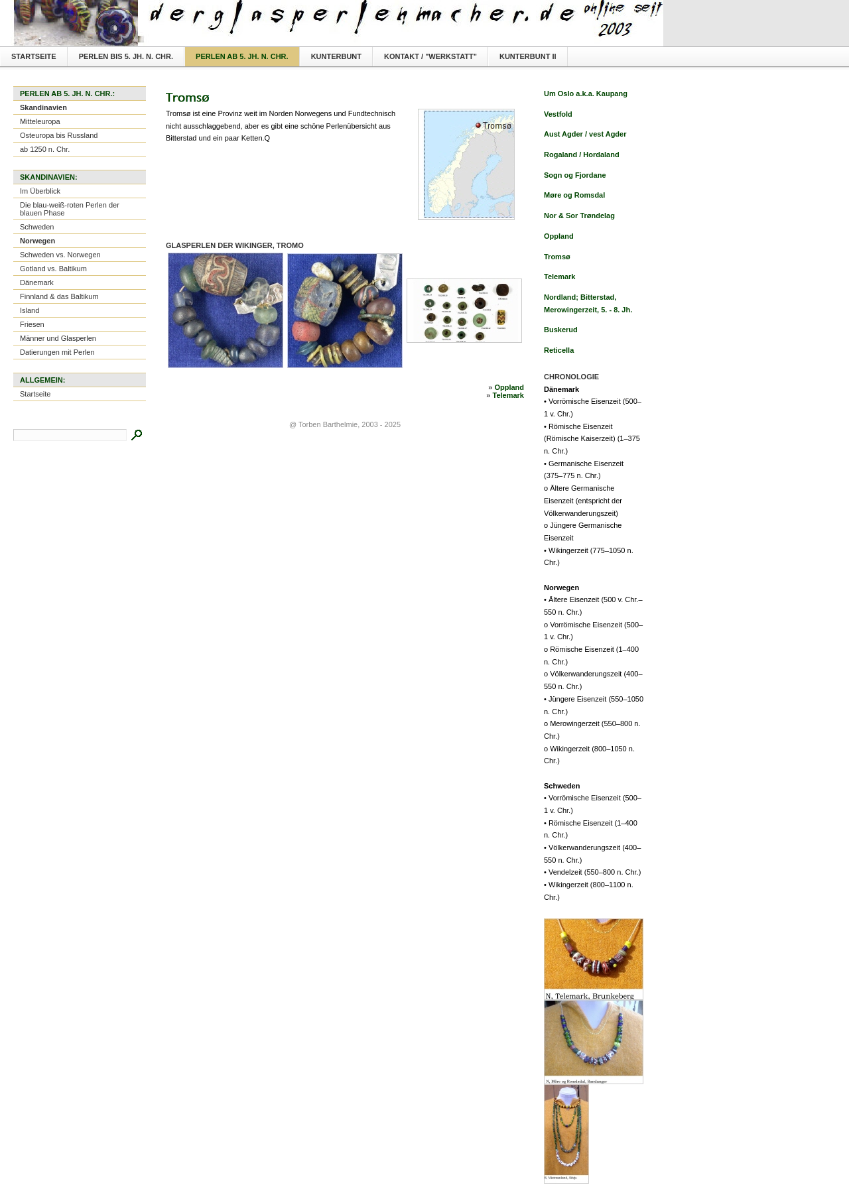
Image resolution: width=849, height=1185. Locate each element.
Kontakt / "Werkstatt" (430, 56)
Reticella (559, 350)
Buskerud (561, 330)
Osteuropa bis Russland (59, 135)
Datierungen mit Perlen (57, 352)
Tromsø (557, 257)
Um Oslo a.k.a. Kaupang (585, 93)
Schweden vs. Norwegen (60, 255)
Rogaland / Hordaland (582, 154)
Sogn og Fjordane (575, 175)
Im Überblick (40, 191)
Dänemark (37, 282)
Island (29, 310)
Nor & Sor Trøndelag (579, 215)
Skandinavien (43, 107)
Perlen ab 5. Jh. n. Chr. (242, 56)
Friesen (32, 324)
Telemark (509, 395)
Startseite (33, 56)
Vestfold (558, 114)
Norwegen (37, 241)
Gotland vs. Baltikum (53, 269)
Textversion (631, 11)
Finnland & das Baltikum (59, 296)
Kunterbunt (336, 56)
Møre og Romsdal (574, 195)
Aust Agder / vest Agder (585, 134)
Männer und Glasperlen (58, 338)
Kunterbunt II (527, 56)
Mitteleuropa (40, 121)
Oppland (509, 387)
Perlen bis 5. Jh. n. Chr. (126, 56)
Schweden (37, 227)
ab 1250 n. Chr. (45, 149)
